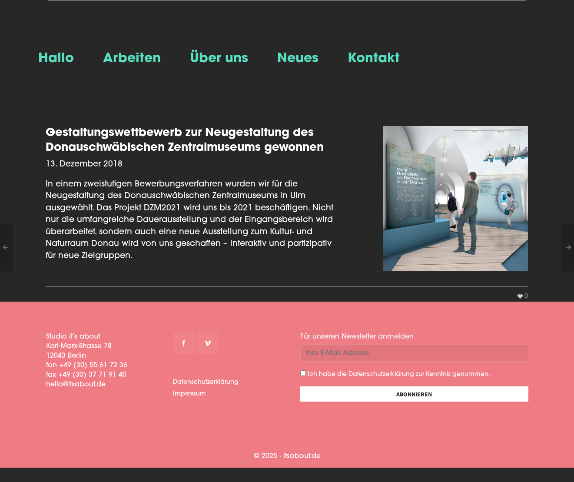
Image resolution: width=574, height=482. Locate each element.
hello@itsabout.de (76, 384)
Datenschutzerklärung (206, 382)
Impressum (189, 394)
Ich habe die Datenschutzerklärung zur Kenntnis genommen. (395, 374)
